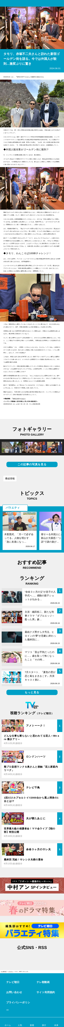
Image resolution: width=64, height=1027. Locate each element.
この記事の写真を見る (32, 464)
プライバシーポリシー (18, 1006)
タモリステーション (19, 398)
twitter (23, 955)
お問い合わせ (14, 992)
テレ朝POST (32, 3)
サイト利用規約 (45, 992)
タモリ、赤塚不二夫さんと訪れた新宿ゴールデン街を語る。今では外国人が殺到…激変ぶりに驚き (22, 971)
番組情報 (10, 478)
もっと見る (32, 692)
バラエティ (13, 507)
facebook (32, 955)
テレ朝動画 (43, 982)
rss (40, 955)
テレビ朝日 (12, 982)
